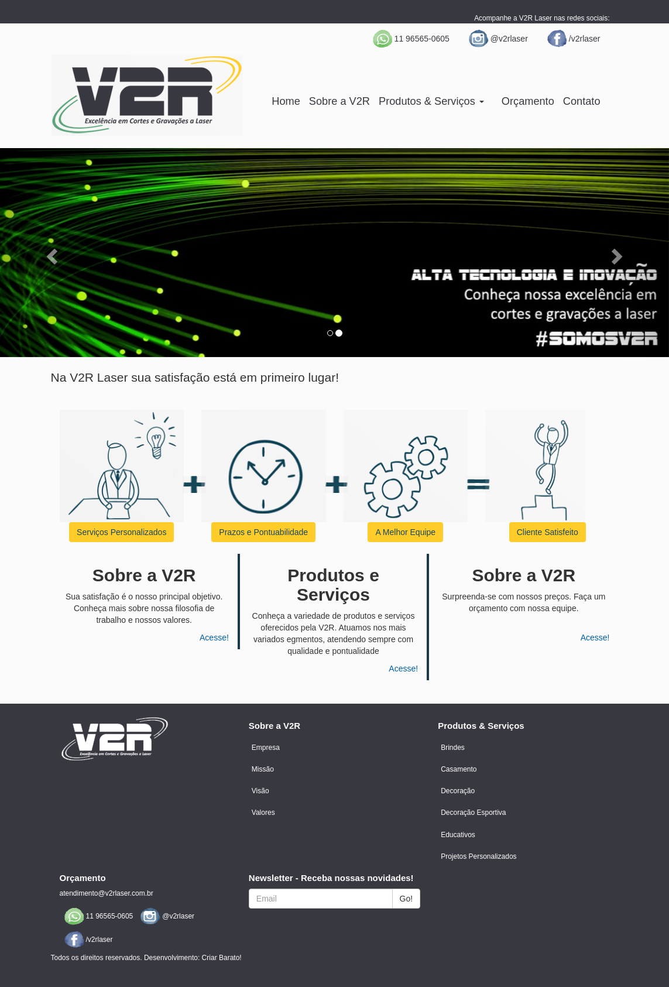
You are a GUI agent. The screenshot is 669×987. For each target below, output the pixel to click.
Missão (263, 769)
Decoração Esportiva (473, 812)
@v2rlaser (497, 38)
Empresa (266, 747)
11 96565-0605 (98, 916)
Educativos (458, 835)
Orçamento (528, 101)
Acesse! (214, 637)
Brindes (453, 747)
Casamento (458, 769)
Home (286, 101)
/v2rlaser (573, 38)
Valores (263, 812)
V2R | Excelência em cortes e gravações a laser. (147, 95)
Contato (582, 101)
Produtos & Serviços (431, 101)
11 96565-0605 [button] (410, 38)
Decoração (458, 791)
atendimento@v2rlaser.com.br (106, 893)
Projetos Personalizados (478, 856)
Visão (260, 791)
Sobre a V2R (339, 101)
